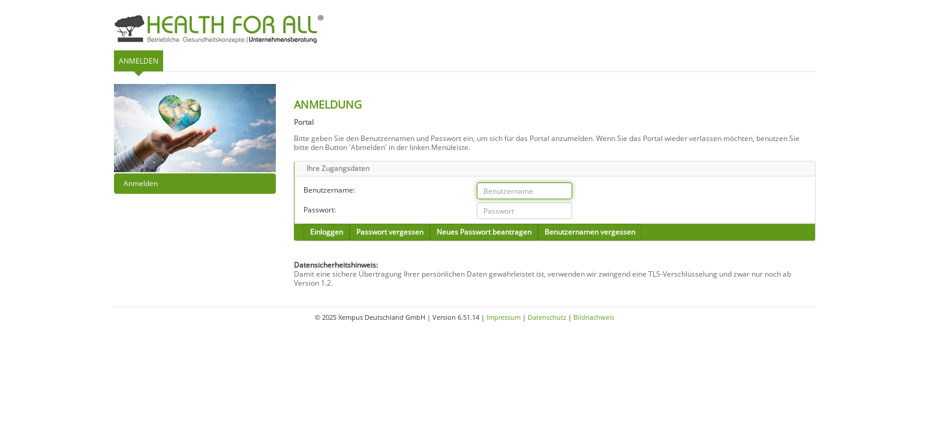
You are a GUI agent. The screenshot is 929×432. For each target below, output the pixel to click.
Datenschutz (547, 317)
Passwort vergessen (389, 232)
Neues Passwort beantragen (484, 232)
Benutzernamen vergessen (590, 232)
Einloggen (326, 232)
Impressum (503, 317)
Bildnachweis (593, 317)
